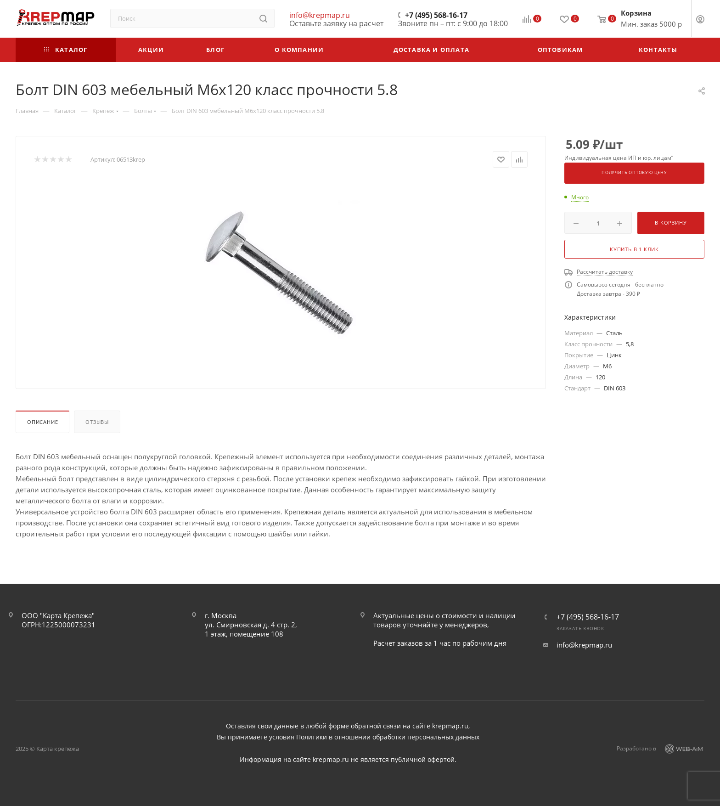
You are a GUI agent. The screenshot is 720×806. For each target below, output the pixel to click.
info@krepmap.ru (319, 15)
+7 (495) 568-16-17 (436, 15)
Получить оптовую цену (634, 172)
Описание (42, 421)
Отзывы (97, 421)
